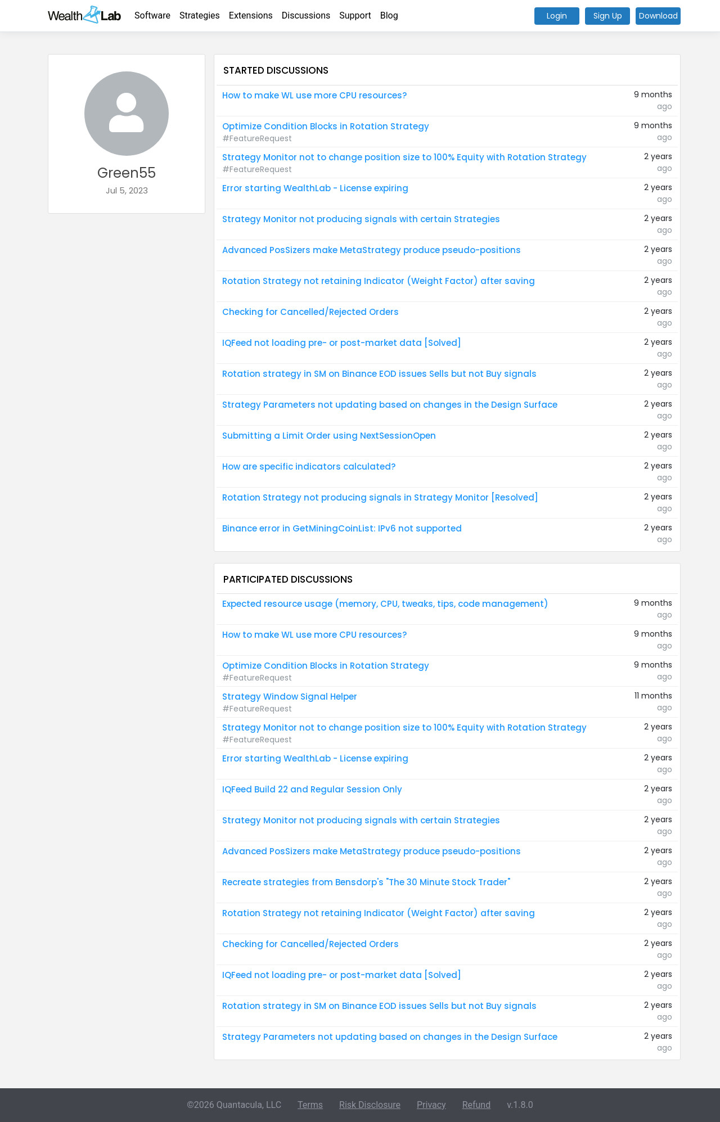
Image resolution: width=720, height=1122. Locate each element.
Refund (476, 1105)
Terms (310, 1105)
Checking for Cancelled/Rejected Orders (310, 312)
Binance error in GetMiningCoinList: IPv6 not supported (342, 528)
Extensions (251, 15)
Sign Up (607, 15)
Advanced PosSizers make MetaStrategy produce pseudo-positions (371, 250)
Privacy (431, 1105)
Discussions (306, 15)
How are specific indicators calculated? (308, 466)
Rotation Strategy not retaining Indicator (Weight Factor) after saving (378, 281)
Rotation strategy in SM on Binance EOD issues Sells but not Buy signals (379, 374)
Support (355, 15)
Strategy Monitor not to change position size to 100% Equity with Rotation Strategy (404, 157)
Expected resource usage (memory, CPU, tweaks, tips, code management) (385, 604)
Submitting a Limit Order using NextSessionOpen (329, 435)
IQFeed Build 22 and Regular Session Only (312, 789)
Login (557, 15)
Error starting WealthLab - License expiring (315, 188)
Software (152, 15)
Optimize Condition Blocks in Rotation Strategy (325, 126)
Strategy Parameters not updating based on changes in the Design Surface (389, 405)
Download (658, 15)
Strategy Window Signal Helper (289, 696)
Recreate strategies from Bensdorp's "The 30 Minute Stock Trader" (366, 882)
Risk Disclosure (369, 1105)
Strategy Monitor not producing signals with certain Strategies (361, 219)
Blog (389, 15)
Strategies (199, 15)
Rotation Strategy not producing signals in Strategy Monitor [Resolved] (380, 497)
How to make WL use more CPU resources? (314, 95)
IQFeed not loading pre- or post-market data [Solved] (341, 343)
